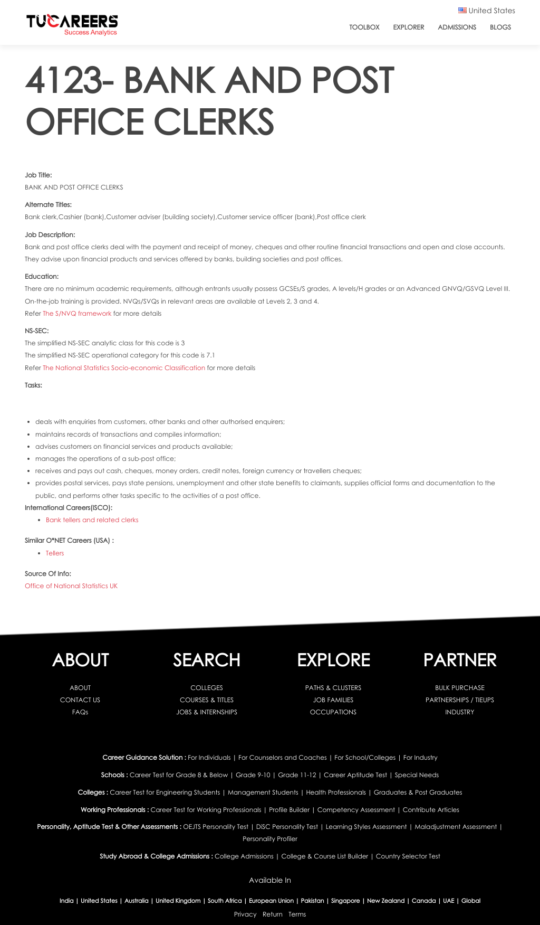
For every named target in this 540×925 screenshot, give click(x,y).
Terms (297, 914)
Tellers (55, 553)
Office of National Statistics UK (71, 586)
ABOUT (80, 688)
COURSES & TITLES (207, 700)
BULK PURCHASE (460, 688)
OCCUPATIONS (333, 712)
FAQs (80, 712)
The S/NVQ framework (78, 313)
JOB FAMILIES (333, 700)
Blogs (500, 27)
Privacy (245, 914)
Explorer (409, 27)
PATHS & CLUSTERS (333, 688)
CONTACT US (80, 700)
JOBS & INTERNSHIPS (206, 712)
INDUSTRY (460, 712)
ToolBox (364, 27)
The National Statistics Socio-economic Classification (125, 368)
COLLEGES (206, 688)
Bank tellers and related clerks (92, 520)
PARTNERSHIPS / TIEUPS (460, 700)
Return (273, 914)
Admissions (457, 27)
